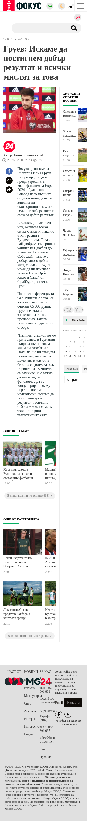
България (30, 680)
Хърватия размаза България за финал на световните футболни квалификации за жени (19, 474)
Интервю (30, 719)
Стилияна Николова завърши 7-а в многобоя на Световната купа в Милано (70, 114)
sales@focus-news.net (47, 739)
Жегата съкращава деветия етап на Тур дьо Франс (70, 134)
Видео (28, 734)
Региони (29, 688)
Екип (43, 749)
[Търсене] (38, 28)
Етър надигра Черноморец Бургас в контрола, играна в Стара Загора (70, 153)
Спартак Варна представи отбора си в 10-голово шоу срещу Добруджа (70, 193)
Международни (32, 696)
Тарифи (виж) (45, 718)
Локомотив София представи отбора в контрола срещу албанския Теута (16, 614)
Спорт (28, 703)
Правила (46, 757)
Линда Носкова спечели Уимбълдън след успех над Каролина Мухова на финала (70, 272)
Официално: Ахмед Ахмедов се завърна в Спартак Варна (70, 253)
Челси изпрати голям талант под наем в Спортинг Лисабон (17, 562)
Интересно (31, 726)
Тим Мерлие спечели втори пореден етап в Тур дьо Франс (70, 292)
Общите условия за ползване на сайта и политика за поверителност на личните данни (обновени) (39, 781)
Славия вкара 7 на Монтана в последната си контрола (70, 213)
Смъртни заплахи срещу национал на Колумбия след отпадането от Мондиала (70, 173)
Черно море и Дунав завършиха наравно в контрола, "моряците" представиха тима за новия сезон (70, 233)
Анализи (30, 711)
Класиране (72, 368)
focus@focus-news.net (47, 700)
